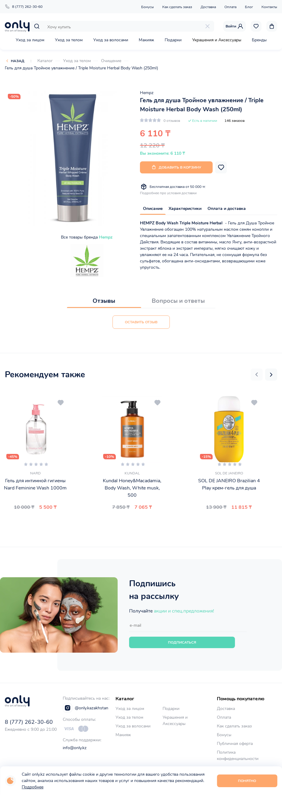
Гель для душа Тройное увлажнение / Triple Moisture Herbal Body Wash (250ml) (81, 68)
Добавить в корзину (176, 167)
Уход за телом (69, 40)
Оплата (230, 7)
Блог (249, 7)
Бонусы (147, 7)
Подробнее (32, 787)
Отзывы (104, 301)
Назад (17, 61)
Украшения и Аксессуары (216, 40)
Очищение (111, 61)
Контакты (269, 7)
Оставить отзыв (141, 322)
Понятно (247, 780)
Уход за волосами (110, 40)
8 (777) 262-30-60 (24, 6)
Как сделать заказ (177, 7)
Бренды (259, 40)
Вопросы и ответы (178, 301)
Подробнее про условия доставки (168, 193)
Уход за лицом (30, 40)
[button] (257, 375)
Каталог (45, 61)
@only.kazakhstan (85, 708)
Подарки (173, 40)
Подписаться (182, 642)
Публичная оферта (235, 743)
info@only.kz (75, 748)
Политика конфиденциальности (237, 755)
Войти (234, 26)
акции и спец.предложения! (184, 611)
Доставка (208, 7)
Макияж (146, 40)
